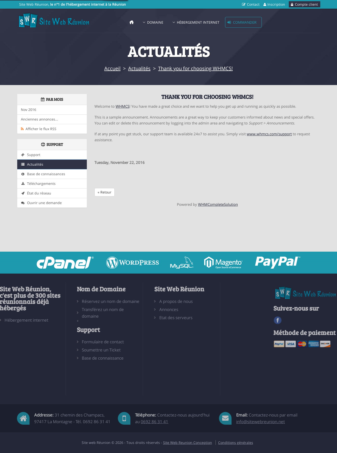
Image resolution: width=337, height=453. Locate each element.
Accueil (112, 68)
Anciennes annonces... (39, 119)
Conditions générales (235, 442)
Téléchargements (38, 183)
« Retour (104, 192)
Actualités (139, 68)
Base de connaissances (43, 174)
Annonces (149, 309)
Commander (244, 22)
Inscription (276, 4)
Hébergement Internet (198, 22)
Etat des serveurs (157, 317)
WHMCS (122, 106)
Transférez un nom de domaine (84, 313)
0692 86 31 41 (154, 421)
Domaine (155, 22)
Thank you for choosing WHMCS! (195, 68)
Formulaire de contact (84, 342)
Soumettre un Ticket (82, 350)
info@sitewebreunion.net (260, 421)
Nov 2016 (28, 109)
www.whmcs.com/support (269, 133)
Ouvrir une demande (41, 203)
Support (30, 155)
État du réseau (36, 193)
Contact (253, 4)
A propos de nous (157, 301)
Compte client (306, 4)
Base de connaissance (84, 358)
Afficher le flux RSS (38, 129)
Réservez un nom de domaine (92, 301)
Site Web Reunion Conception (187, 442)
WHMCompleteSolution (218, 204)
